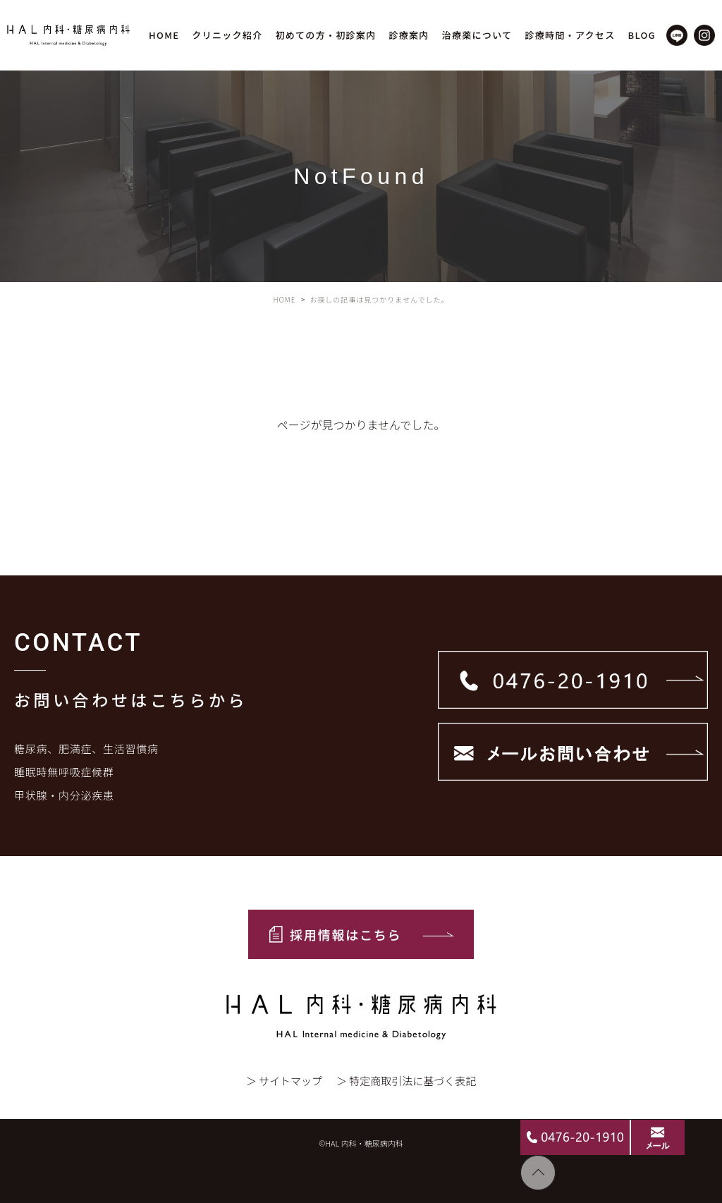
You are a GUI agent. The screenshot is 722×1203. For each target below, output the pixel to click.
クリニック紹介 (227, 35)
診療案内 (408, 35)
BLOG (642, 35)
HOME (164, 35)
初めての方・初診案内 (325, 35)
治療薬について (477, 35)
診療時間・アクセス (570, 35)
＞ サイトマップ (284, 1080)
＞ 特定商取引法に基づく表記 (406, 1080)
